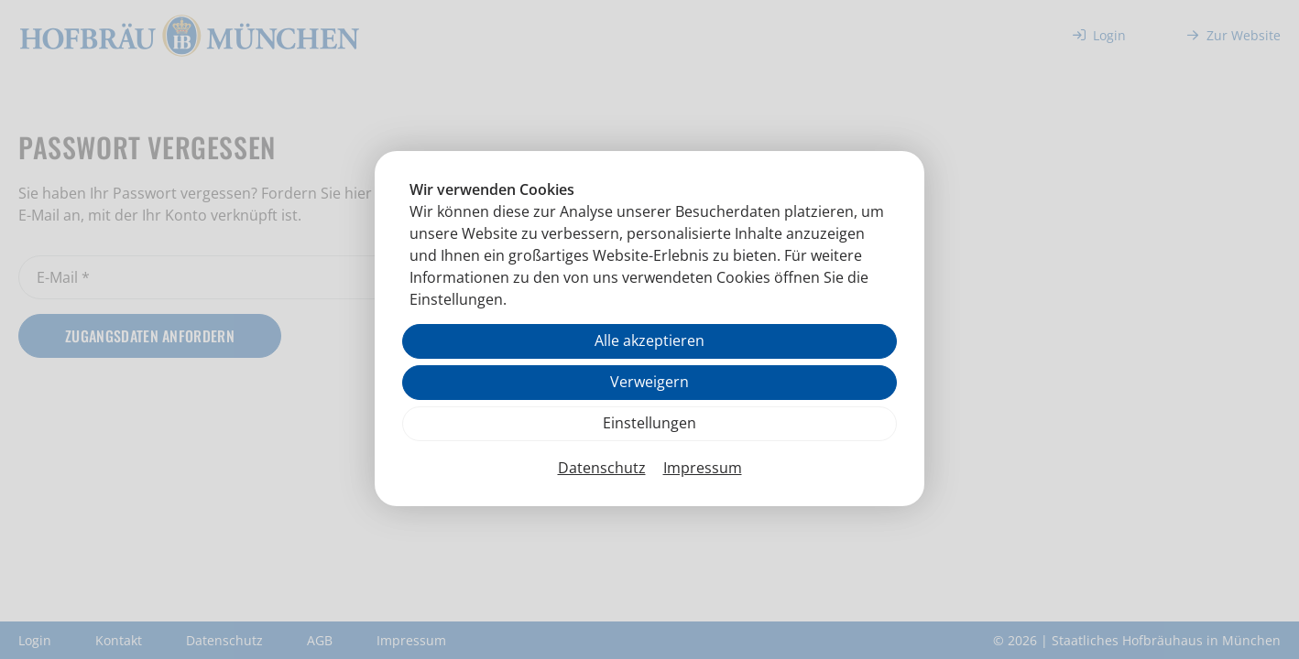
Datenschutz (602, 468)
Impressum (702, 468)
